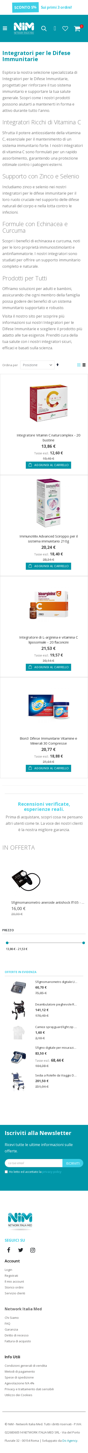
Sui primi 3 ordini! (56, 7)
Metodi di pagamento (20, 1371)
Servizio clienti (15, 1293)
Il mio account (14, 1281)
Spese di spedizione (19, 1377)
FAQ (7, 1323)
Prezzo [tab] (8, 930)
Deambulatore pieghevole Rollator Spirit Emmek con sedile (56, 1004)
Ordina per (10, 365)
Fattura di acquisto (18, 1341)
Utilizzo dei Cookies (18, 1395)
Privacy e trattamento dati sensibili (29, 1389)
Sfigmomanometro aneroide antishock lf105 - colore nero (48, 902)
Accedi (55, 28)
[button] (65, 28)
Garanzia (11, 1329)
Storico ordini (14, 1287)
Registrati (11, 1275)
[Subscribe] (72, 1163)
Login (8, 1270)
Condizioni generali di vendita (26, 1365)
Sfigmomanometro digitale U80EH (56, 982)
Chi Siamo (12, 1318)
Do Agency (69, 1440)
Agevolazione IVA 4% (19, 1383)
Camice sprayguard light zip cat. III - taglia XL (56, 1027)
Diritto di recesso (17, 1335)
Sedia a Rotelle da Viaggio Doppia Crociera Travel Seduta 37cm (56, 1075)
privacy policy (51, 1172)
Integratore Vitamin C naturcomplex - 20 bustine (48, 437)
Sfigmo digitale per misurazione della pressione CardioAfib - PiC (56, 1047)
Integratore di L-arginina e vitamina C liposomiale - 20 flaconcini (48, 639)
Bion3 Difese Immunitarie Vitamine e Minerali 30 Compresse (48, 741)
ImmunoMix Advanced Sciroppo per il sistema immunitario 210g (48, 538)
